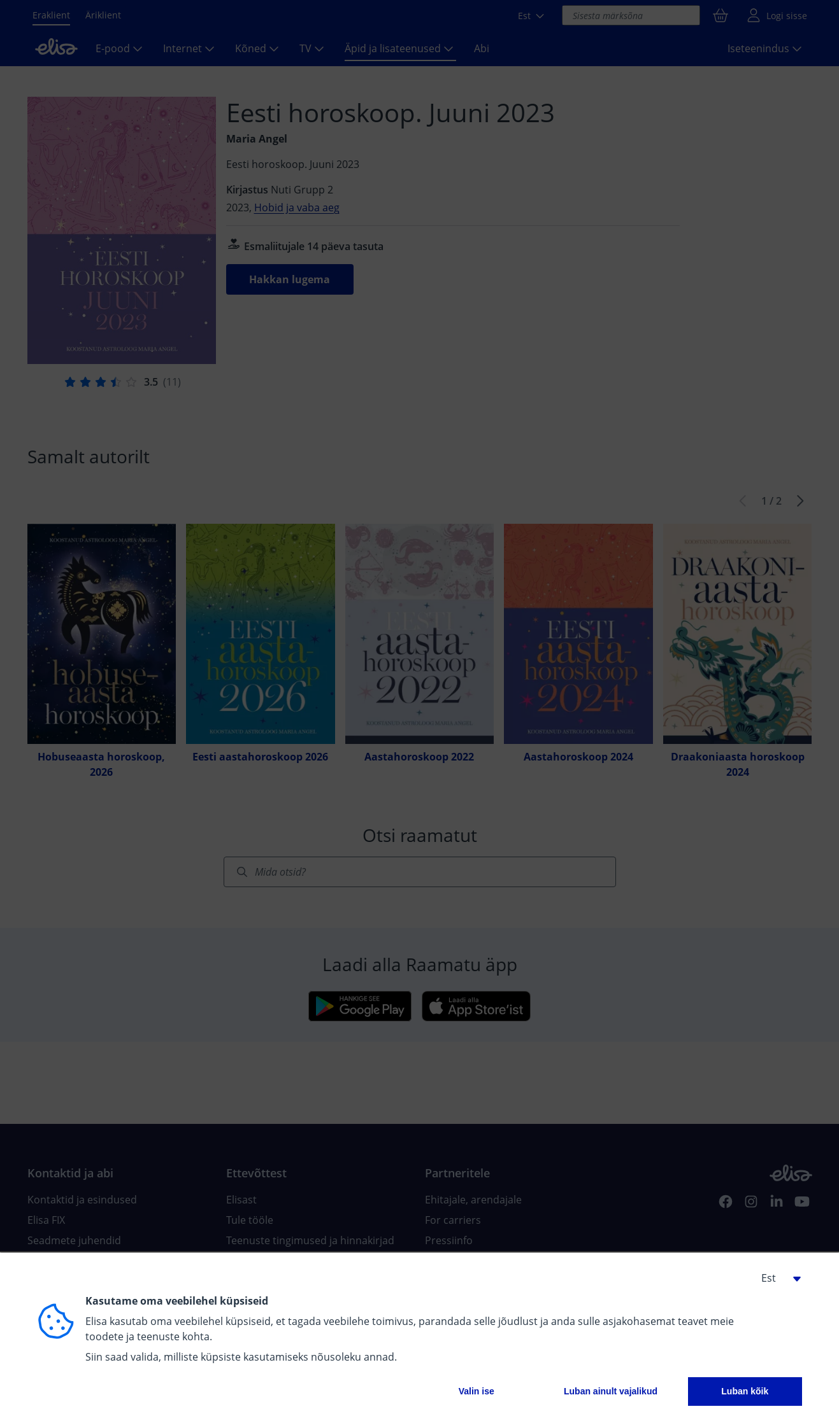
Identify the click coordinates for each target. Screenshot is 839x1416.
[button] (776, 1278)
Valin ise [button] (476, 1391)
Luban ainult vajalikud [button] (610, 1391)
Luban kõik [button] (744, 1391)
